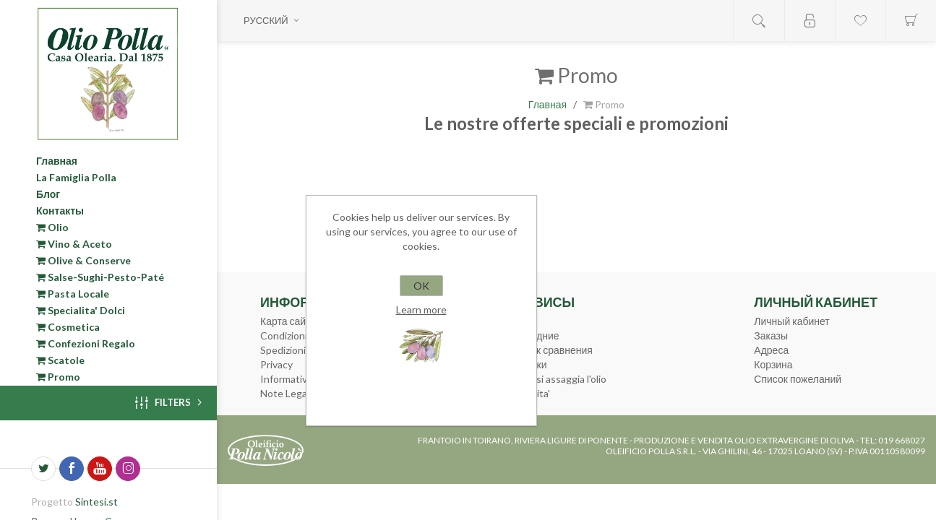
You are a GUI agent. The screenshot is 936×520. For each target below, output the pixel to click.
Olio (52, 227)
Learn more (421, 309)
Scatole (60, 360)
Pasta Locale (72, 293)
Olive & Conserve (83, 260)
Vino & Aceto (74, 244)
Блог (48, 194)
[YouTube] (99, 468)
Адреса (771, 350)
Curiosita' (528, 393)
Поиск (521, 321)
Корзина (773, 364)
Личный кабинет (791, 321)
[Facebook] (71, 468)
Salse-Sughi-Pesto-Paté (100, 277)
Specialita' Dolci (80, 310)
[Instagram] (128, 468)
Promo (58, 376)
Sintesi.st (96, 501)
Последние (533, 335)
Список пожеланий (797, 379)
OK (421, 286)
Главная (56, 161)
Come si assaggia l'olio (556, 379)
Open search (759, 20)
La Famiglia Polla (76, 177)
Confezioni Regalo (85, 343)
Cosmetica (68, 327)
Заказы (771, 335)
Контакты (60, 210)
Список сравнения (550, 350)
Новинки (527, 364)
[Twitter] (43, 468)
